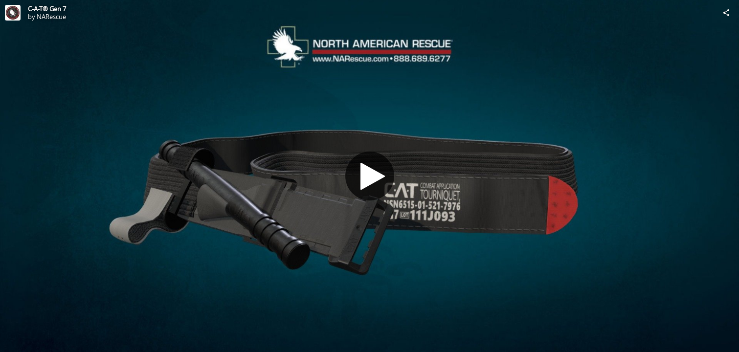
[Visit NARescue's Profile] (13, 13)
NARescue (51, 16)
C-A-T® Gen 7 (47, 8)
